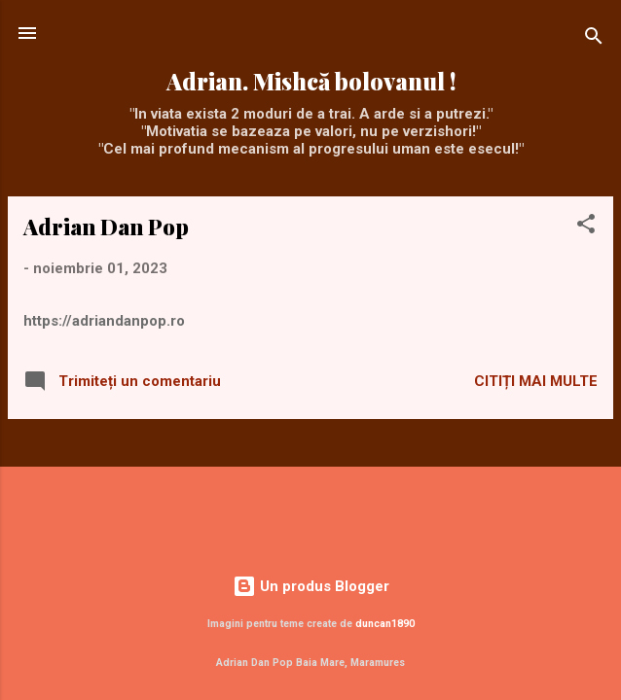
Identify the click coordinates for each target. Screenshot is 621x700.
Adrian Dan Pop (106, 226)
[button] (586, 227)
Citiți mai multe (536, 381)
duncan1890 (385, 623)
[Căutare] (593, 39)
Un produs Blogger (311, 586)
